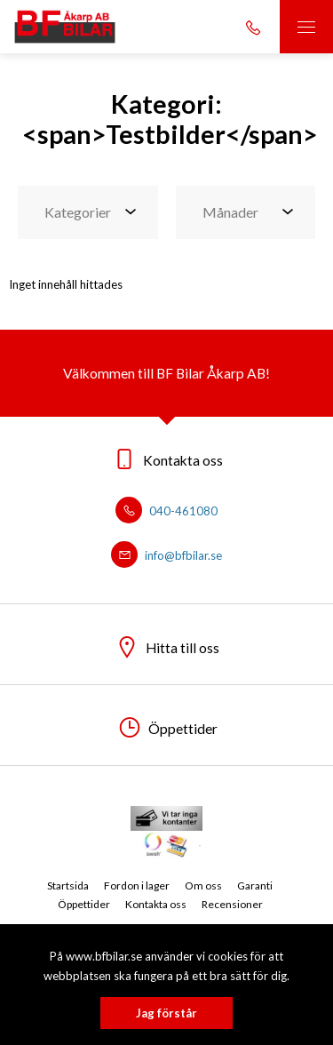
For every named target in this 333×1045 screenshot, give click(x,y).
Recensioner (232, 904)
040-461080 (166, 511)
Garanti (255, 885)
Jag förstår (166, 1013)
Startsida (68, 885)
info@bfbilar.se (166, 555)
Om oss (203, 885)
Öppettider (84, 904)
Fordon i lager (137, 885)
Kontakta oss (155, 904)
